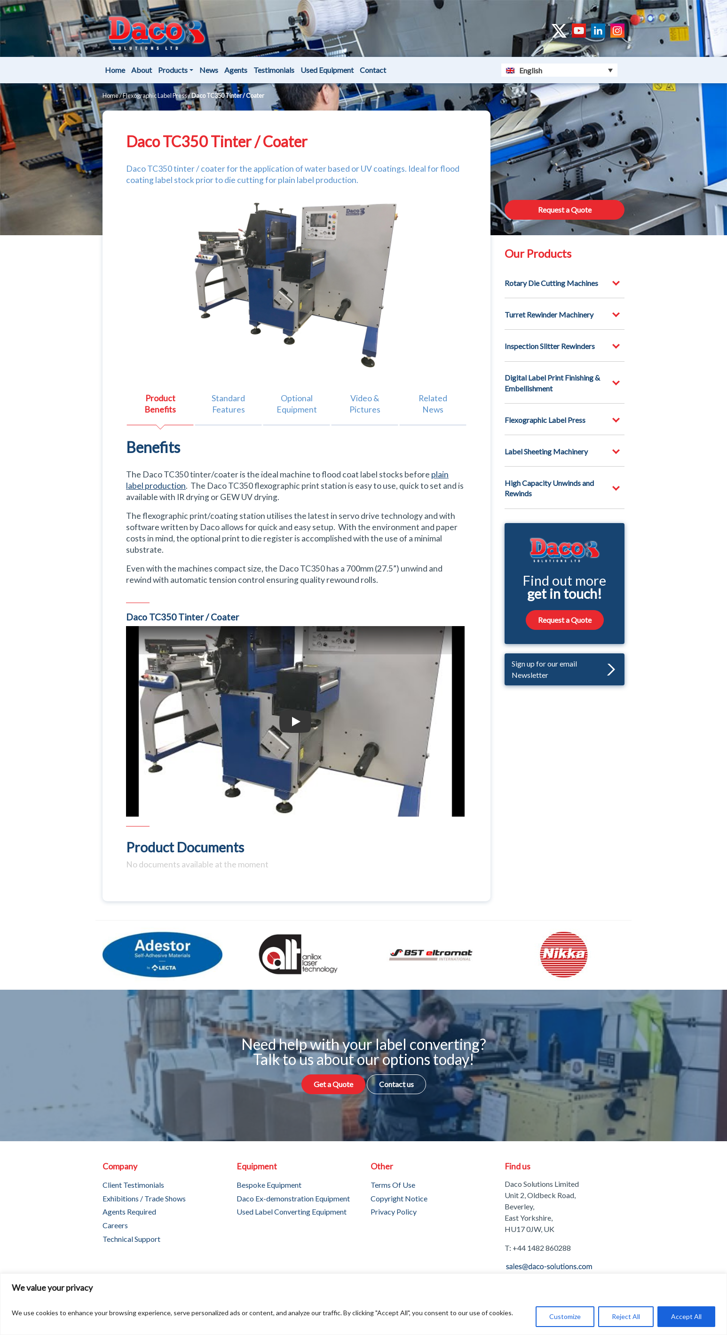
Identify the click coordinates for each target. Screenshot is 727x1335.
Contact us (396, 1084)
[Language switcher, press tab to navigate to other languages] (559, 70)
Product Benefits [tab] (160, 403)
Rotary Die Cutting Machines (551, 282)
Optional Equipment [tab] (297, 403)
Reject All (626, 1316)
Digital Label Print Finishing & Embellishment (552, 382)
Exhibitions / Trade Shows (144, 1198)
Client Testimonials (133, 1184)
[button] (608, 669)
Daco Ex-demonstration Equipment (293, 1198)
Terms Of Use (393, 1184)
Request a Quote (565, 209)
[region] (363, 1304)
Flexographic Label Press (155, 95)
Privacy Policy (394, 1211)
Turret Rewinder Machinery (549, 314)
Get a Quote (333, 1084)
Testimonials (273, 69)
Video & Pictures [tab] (364, 403)
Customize (565, 1316)
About (141, 69)
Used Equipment (327, 69)
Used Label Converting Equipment (292, 1211)
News (208, 69)
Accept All (686, 1316)
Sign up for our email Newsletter (563, 669)
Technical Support (131, 1238)
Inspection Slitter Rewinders (550, 346)
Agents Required (129, 1211)
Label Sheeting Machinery (546, 451)
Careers (115, 1225)
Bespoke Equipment (269, 1184)
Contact (373, 69)
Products (173, 69)
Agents (235, 69)
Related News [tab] (433, 403)
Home (115, 69)
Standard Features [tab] (228, 403)
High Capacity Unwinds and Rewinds (549, 488)
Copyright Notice (399, 1198)
